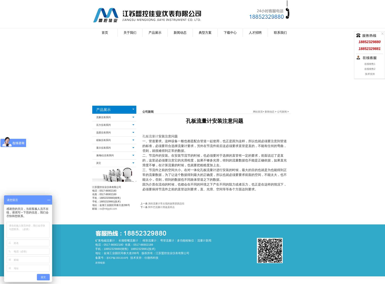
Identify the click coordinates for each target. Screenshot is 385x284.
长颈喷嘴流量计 (128, 240)
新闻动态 (269, 111)
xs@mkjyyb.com (108, 208)
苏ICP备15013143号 (117, 258)
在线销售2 (369, 69)
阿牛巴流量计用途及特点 (161, 207)
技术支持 (369, 74)
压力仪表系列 (103, 125)
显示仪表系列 (103, 147)
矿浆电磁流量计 (105, 240)
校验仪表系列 (103, 140)
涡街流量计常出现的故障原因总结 (166, 203)
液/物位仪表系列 (105, 155)
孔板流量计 (150, 136)
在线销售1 (369, 64)
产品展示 (103, 110)
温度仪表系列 (103, 132)
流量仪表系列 (103, 117)
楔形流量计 (150, 240)
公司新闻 (282, 111)
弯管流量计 (167, 240)
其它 (98, 163)
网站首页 (258, 111)
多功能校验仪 (185, 240)
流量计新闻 (204, 240)
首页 (105, 32)
